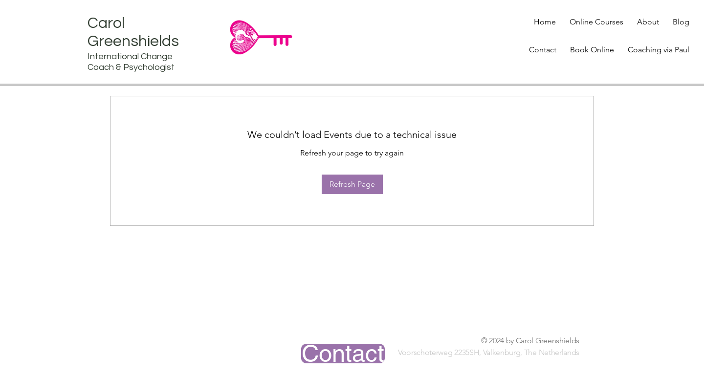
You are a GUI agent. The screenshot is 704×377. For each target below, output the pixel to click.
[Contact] (343, 353)
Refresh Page (352, 184)
